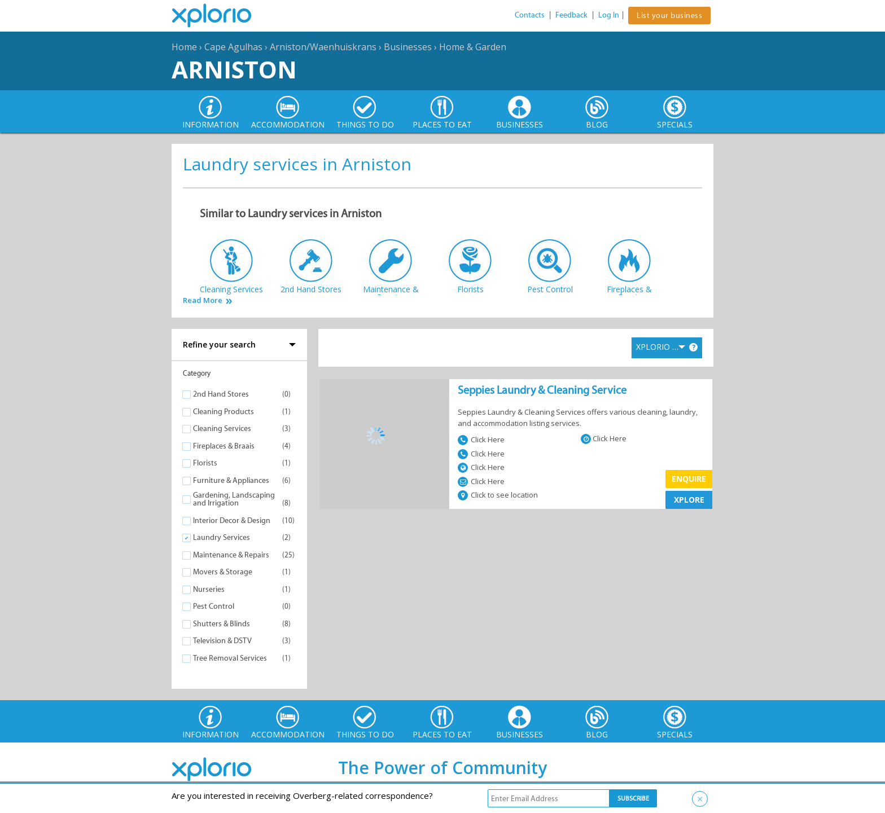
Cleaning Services (222, 428)
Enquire (689, 478)
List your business (669, 15)
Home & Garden (472, 47)
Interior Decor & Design (231, 520)
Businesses (408, 47)
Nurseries (209, 589)
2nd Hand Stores (221, 394)
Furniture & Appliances (231, 480)
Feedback (571, 15)
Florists (205, 463)
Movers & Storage (222, 572)
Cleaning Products (223, 411)
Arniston (234, 69)
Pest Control (213, 606)
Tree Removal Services (230, 658)
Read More (202, 300)
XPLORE (689, 499)
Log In (608, 15)
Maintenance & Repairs (231, 555)
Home (184, 47)
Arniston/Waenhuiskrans (323, 47)
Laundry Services (221, 537)
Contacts (530, 15)
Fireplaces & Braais (224, 446)
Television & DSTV (222, 640)
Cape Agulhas (233, 47)
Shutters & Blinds (221, 624)
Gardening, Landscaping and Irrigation (234, 499)
